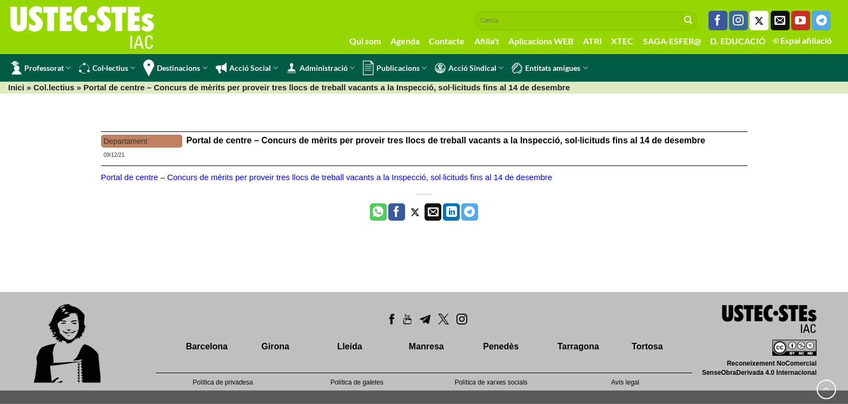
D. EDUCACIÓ (738, 41)
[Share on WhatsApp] (378, 212)
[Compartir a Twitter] (415, 212)
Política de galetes (356, 382)
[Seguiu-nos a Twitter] (759, 20)
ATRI (592, 41)
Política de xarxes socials (491, 382)
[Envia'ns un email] (780, 20)
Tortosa (647, 346)
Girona (275, 346)
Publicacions (395, 68)
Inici (16, 87)
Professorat (41, 68)
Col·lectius (107, 68)
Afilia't (486, 41)
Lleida (349, 346)
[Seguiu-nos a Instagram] (738, 20)
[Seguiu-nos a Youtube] (800, 20)
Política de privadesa (223, 382)
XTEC (622, 41)
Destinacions (175, 67)
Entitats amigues (549, 68)
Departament (126, 141)
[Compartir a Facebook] (396, 212)
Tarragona (578, 346)
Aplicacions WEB (540, 41)
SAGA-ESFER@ (672, 41)
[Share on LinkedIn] (451, 212)
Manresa (426, 346)
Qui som (365, 41)
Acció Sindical (469, 68)
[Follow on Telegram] (821, 20)
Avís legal (625, 382)
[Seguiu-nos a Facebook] (717, 20)
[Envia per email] (433, 212)
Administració (320, 68)
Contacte (447, 41)
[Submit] (688, 20)
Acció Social (247, 68)
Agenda (405, 41)
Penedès (501, 346)
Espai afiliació (802, 40)
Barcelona (207, 346)
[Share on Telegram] (469, 212)
